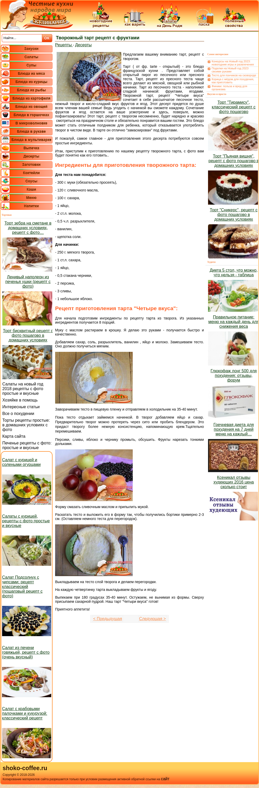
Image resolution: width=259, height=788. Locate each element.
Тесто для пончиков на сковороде (234, 75)
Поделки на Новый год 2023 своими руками (230, 70)
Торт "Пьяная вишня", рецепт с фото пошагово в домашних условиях (234, 161)
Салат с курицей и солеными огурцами (21, 462)
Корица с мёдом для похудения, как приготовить (233, 81)
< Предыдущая (107, 618)
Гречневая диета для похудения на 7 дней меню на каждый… (233, 429)
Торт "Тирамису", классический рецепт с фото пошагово (234, 107)
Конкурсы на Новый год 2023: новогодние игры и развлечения (233, 63)
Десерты (83, 45)
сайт (165, 779)
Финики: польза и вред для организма (229, 88)
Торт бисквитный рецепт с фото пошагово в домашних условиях (28, 335)
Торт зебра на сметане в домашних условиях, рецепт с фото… (27, 228)
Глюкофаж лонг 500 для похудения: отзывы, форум (234, 375)
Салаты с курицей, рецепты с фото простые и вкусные (26, 521)
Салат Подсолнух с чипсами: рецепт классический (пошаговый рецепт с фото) (22, 586)
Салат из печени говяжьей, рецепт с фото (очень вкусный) (25, 652)
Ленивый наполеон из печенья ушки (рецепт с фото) (27, 281)
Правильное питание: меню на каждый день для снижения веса (233, 322)
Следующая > (152, 618)
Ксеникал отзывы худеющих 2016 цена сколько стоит (233, 482)
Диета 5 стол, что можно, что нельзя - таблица (233, 272)
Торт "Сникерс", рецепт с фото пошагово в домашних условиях (233, 214)
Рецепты (64, 45)
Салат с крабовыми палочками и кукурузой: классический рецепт (24, 713)
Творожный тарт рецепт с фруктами (97, 37)
